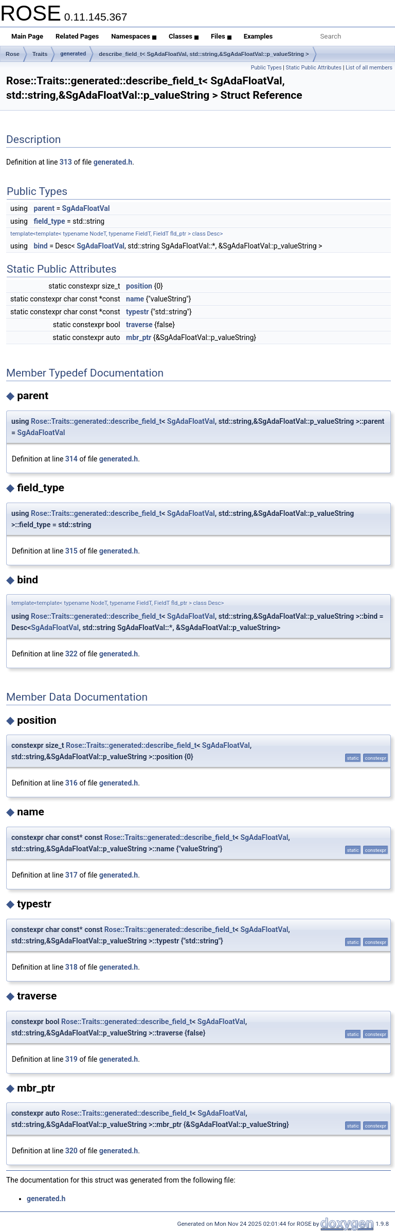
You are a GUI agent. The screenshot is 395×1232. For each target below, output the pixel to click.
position (139, 286)
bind (40, 246)
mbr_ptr (138, 337)
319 (71, 1059)
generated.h (113, 162)
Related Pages (77, 36)
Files (221, 36)
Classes (184, 36)
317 (71, 875)
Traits (39, 54)
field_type (49, 221)
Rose (13, 54)
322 (71, 654)
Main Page (27, 36)
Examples (258, 36)
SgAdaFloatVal (86, 208)
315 (71, 551)
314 (71, 459)
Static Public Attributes (314, 67)
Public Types (266, 67)
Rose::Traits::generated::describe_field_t (96, 421)
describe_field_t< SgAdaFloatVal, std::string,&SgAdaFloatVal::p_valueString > (204, 54)
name (135, 299)
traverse (139, 324)
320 (71, 1151)
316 (71, 783)
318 (71, 967)
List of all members (369, 67)
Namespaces (133, 36)
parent (44, 208)
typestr (137, 312)
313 (66, 162)
